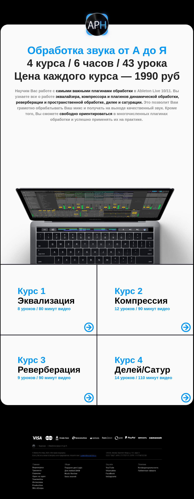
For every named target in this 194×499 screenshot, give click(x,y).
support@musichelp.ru (88, 455)
